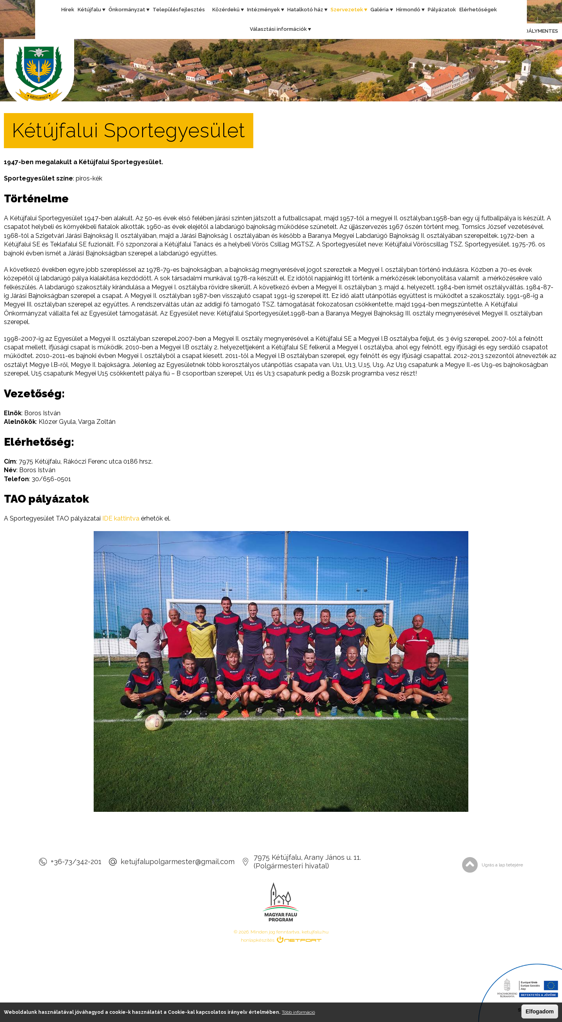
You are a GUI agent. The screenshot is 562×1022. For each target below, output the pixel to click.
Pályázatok (442, 9)
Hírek (67, 9)
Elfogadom (540, 1011)
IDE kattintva (120, 518)
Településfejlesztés (179, 9)
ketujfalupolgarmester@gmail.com (178, 861)
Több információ (298, 1012)
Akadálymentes (529, 31)
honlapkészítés (257, 940)
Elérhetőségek (478, 9)
